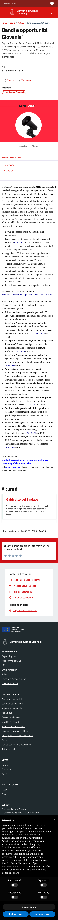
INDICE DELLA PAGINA (29, 157)
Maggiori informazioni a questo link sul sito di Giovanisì (27, 294)
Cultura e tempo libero (12, 703)
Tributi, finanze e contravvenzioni (17, 735)
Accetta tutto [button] (42, 914)
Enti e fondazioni (9, 669)
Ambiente (6, 740)
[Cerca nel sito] (50, 12)
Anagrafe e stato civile (12, 699)
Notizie (21, 22)
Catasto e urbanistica (12, 717)
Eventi (5, 794)
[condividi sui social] (9, 80)
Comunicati (7, 769)
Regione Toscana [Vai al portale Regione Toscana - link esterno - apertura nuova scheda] (10, 3)
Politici (5, 674)
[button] (54, 820)
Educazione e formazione (13, 726)
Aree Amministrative (11, 660)
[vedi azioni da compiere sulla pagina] (24, 80)
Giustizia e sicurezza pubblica (15, 731)
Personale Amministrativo (14, 679)
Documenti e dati (10, 683)
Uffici (4, 665)
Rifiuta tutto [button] (15, 914)
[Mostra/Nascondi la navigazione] (3, 12)
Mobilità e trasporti (10, 722)
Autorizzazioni (8, 749)
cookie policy (33, 844)
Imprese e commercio (12, 708)
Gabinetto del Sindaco (22, 499)
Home (4, 22)
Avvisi (4, 774)
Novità (12, 22)
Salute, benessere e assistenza (16, 744)
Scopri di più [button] (29, 906)
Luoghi (5, 789)
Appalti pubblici (9, 712)
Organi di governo (10, 656)
